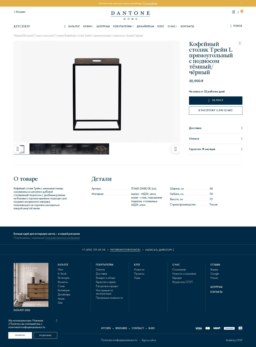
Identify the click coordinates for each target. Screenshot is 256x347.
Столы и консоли (43, 35)
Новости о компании (184, 273)
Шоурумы (103, 26)
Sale (60, 302)
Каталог (27, 35)
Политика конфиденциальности (119, 340)
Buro (152, 328)
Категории (63, 277)
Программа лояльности (109, 297)
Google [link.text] (214, 273)
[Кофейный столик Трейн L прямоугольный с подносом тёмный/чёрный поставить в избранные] (239, 43)
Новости (139, 269)
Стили (61, 286)
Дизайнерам (145, 26)
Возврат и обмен (105, 277)
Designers (121, 328)
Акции (61, 298)
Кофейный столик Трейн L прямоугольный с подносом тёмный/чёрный (103, 35)
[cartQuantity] (241, 12)
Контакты (187, 26)
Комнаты (63, 282)
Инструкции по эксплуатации (104, 292)
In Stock (62, 273)
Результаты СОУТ (182, 282)
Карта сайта (149, 340)
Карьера (177, 277)
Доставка (101, 273)
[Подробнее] (45, 335)
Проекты (139, 273)
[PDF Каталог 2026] (31, 287)
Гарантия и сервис (106, 282)
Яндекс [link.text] (214, 269)
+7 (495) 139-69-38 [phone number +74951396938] (93, 249)
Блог (161, 26)
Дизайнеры (64, 294)
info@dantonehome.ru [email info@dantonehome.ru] (125, 249)
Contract (138, 328)
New (60, 269)
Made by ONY (234, 340)
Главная (18, 35)
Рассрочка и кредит (107, 286)
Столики (58, 35)
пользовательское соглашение (62, 238)
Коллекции (64, 290)
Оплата (100, 269)
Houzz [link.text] (214, 277)
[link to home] (130, 15)
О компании (179, 269)
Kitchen (106, 328)
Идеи (137, 277)
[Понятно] (20, 335)
